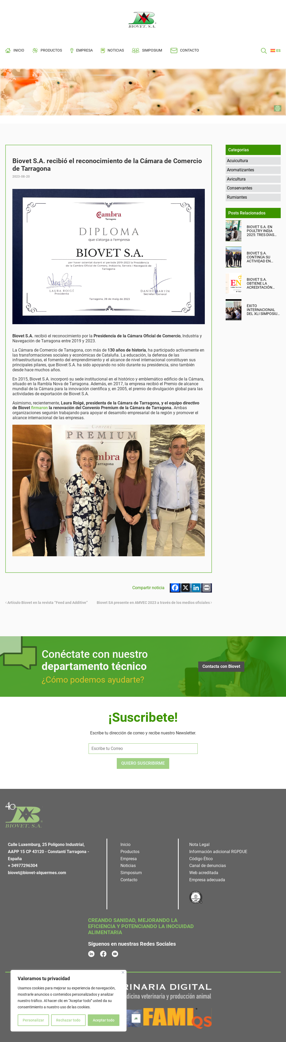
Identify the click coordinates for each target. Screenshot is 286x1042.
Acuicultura (237, 160)
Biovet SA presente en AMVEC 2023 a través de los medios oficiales (154, 602)
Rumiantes (237, 197)
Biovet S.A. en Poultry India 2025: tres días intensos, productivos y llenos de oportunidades (261, 231)
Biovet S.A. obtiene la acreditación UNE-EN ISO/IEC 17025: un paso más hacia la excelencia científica (260, 283)
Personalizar (33, 1020)
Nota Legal (199, 844)
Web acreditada (203, 872)
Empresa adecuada (207, 879)
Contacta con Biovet (221, 666)
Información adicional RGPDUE (218, 851)
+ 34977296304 (22, 865)
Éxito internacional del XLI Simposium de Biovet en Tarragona (263, 310)
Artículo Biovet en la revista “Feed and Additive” (46, 602)
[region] (69, 1000)
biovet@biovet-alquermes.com (37, 872)
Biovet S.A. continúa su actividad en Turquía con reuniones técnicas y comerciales (259, 257)
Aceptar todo (103, 1020)
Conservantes (239, 188)
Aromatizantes (240, 169)
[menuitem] (275, 50)
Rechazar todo (68, 1020)
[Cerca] (123, 972)
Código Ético (201, 858)
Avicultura (236, 179)
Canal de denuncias (207, 865)
